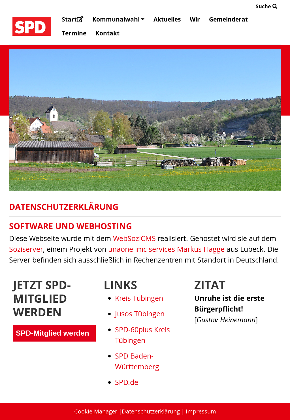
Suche (267, 6)
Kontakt (107, 33)
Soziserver (26, 249)
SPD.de (126, 382)
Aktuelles (167, 19)
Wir (195, 19)
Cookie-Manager (95, 411)
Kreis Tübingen (139, 298)
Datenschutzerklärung (151, 411)
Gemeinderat (228, 19)
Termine (74, 33)
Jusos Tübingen (140, 313)
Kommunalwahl (118, 19)
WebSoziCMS (134, 238)
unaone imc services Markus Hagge (166, 249)
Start (72, 19)
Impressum (201, 411)
